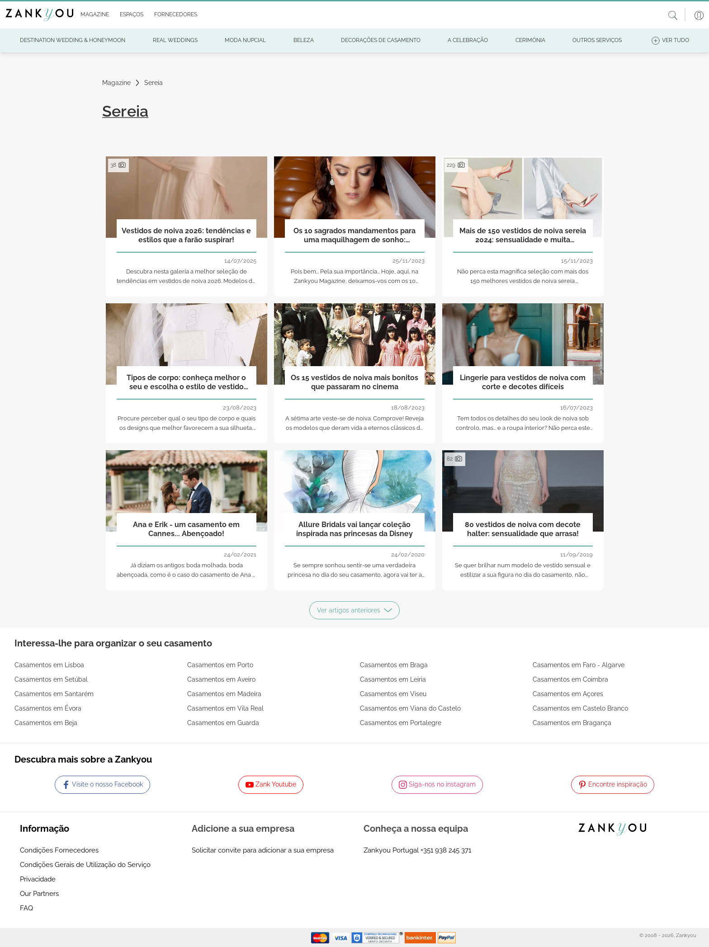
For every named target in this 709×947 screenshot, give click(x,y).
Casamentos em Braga (394, 665)
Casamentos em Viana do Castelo (410, 708)
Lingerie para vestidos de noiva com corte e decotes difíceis (523, 382)
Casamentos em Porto (220, 665)
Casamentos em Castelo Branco (580, 708)
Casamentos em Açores (568, 693)
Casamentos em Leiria (393, 679)
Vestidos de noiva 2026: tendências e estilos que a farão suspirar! (186, 235)
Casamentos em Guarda (223, 722)
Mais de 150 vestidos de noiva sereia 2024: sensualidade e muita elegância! (522, 235)
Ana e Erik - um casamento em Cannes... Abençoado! (186, 528)
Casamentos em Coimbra (570, 679)
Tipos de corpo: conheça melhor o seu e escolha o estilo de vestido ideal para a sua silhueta (186, 382)
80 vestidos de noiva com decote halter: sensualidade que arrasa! (523, 528)
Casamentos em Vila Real (225, 708)
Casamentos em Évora (47, 708)
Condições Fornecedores (59, 850)
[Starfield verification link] (378, 937)
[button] (93, 15)
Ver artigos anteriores (354, 610)
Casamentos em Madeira (224, 693)
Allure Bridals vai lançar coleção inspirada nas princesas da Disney (354, 528)
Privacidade (38, 879)
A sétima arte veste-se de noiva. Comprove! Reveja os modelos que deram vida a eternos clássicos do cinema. (354, 428)
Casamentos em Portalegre (400, 722)
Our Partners (39, 894)
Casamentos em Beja (45, 722)
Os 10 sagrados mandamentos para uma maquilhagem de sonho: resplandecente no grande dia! (354, 235)
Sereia (153, 82)
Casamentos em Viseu (393, 693)
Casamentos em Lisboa (49, 665)
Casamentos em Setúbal (51, 679)
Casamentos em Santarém (54, 693)
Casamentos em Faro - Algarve (578, 665)
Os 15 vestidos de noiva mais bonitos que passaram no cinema (354, 382)
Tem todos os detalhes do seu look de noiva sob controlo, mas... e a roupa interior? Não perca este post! (523, 428)
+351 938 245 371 (446, 850)
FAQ (26, 908)
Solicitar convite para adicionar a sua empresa (263, 850)
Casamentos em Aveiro (221, 679)
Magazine (116, 82)
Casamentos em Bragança (572, 722)
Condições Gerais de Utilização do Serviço (85, 865)
